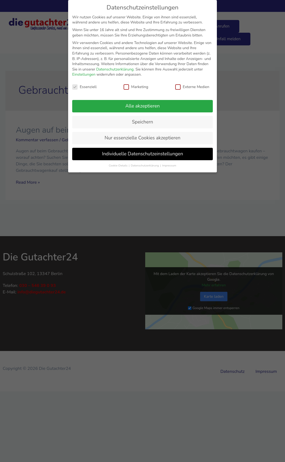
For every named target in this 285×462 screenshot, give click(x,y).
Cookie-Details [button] (118, 165)
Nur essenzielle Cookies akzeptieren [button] (142, 138)
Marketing (136, 86)
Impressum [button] (169, 165)
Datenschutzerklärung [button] (145, 165)
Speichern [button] (142, 122)
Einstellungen (83, 74)
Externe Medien (192, 86)
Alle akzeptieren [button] (142, 106)
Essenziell (84, 86)
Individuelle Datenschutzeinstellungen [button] (142, 153)
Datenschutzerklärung (115, 69)
